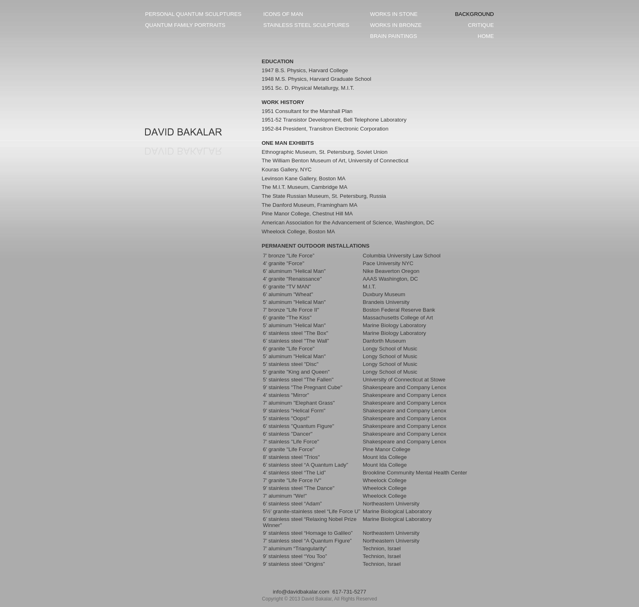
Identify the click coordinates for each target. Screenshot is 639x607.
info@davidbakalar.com (301, 592)
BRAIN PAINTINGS (393, 36)
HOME (486, 36)
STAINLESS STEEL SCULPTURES (306, 25)
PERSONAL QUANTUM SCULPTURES (193, 14)
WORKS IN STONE (394, 14)
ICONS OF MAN (283, 14)
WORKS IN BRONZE (396, 25)
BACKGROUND (474, 14)
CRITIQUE (481, 25)
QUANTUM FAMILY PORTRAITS (185, 25)
